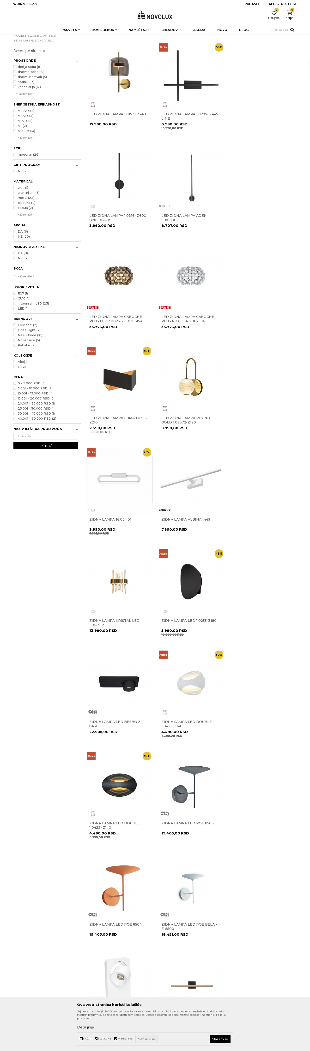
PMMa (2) (25, 242)
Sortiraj (192, 45)
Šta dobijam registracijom (175, 984)
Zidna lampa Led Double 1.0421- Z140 (186, 556)
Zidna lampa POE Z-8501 (256, 857)
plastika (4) (26, 237)
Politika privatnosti (171, 937)
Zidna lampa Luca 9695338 (259, 756)
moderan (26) (28, 189)
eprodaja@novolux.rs (28, 955)
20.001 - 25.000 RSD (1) (36, 438)
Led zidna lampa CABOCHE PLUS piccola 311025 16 (259, 252)
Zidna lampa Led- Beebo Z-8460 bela (116, 758)
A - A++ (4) (26, 145)
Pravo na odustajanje (172, 951)
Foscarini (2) (27, 360)
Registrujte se (283, 4)
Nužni (87, 1038)
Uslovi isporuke (168, 978)
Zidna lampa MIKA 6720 (184, 857)
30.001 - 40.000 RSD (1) (36, 448)
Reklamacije (166, 944)
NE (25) (24, 206)
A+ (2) (22, 160)
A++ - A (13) (26, 165)
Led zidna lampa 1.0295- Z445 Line (189, 151)
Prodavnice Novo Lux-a (101, 944)
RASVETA (56, 38)
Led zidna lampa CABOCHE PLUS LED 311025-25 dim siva (187, 252)
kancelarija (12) (29, 121)
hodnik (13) (26, 116)
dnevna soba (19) (31, 106)
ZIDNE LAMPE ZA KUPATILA (36, 75)
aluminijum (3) (28, 227)
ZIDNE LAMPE (76, 38)
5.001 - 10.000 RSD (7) (35, 423)
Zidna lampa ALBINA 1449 (113, 452)
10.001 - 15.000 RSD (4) (36, 428)
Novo (22, 401)
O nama (91, 931)
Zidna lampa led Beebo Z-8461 (115, 556)
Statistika (104, 1038)
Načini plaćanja (168, 964)
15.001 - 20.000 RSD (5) (36, 433)
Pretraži (45, 480)
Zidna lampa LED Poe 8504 (187, 655)
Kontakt (91, 937)
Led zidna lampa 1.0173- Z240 (117, 149)
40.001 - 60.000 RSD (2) (37, 453)
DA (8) (23, 288)
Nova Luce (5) (29, 375)
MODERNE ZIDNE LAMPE (34, 70)
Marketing (125, 1038)
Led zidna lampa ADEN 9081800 (112, 252)
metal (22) (26, 232)
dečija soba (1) (29, 101)
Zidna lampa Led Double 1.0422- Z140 (258, 556)
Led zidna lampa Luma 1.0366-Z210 (118, 353)
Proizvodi (39, 38)
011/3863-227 (22, 948)
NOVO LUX (21, 38)
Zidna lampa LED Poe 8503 (115, 655)
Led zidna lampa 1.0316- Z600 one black (261, 151)
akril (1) (23, 222)
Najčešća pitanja (169, 991)
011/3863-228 (42, 948)
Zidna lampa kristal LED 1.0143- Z (186, 454)
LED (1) (23, 343)
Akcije (23, 396)
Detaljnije (85, 1027)
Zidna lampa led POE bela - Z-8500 (261, 657)
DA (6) (23, 266)
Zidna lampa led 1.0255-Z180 (260, 452)
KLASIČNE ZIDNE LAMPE (33, 60)
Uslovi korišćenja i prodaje (175, 931)
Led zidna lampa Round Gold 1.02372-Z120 (185, 353)
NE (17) (23, 293)
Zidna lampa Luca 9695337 (115, 857)
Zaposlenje (92, 951)
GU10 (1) (23, 333)
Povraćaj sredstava (171, 958)
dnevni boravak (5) (32, 111)
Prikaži (241, 45)
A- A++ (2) (25, 150)
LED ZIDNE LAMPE (30, 65)
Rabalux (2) (27, 380)
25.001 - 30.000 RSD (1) (36, 443)
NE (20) (24, 271)
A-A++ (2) (25, 155)
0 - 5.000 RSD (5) (31, 418)
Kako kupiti (165, 971)
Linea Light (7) (29, 365)
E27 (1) (23, 328)
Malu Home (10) (30, 370)
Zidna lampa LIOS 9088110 (186, 756)
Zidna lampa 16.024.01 (254, 351)
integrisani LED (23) (33, 338)
